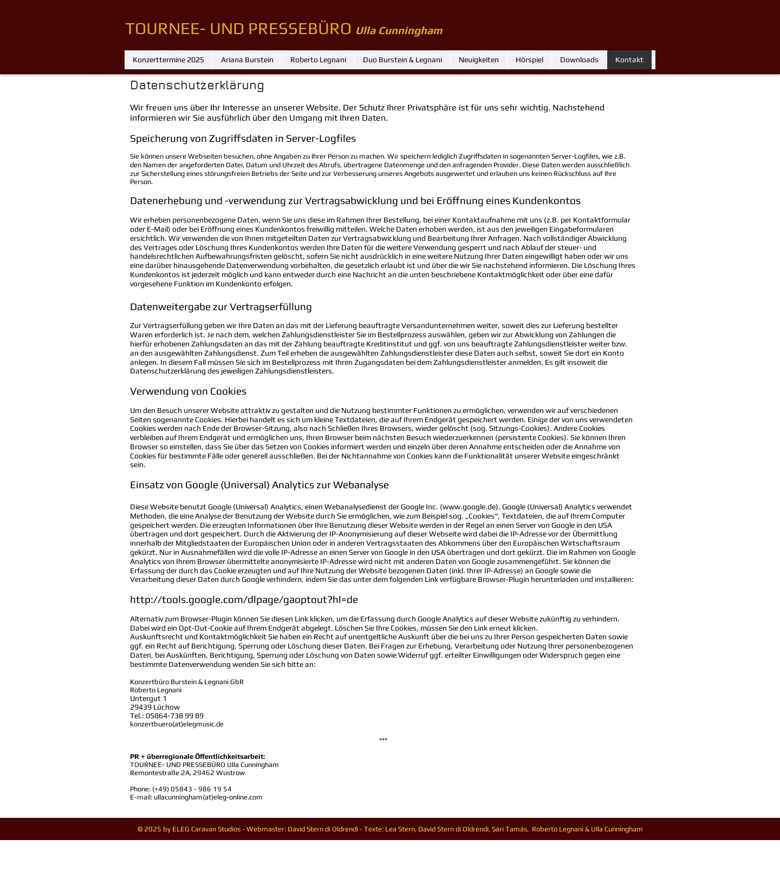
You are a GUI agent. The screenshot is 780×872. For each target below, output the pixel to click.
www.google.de (469, 506)
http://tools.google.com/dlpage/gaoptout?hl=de (244, 599)
